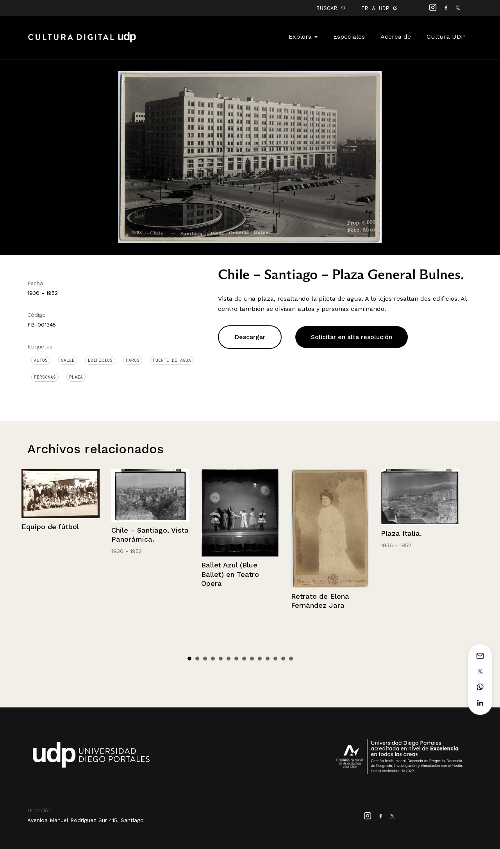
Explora (303, 36)
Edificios (100, 360)
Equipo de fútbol (50, 526)
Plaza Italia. (401, 533)
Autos (41, 360)
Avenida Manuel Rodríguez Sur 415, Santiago (85, 820)
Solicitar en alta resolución (351, 337)
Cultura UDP (446, 36)
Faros (132, 360)
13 (283, 659)
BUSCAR (331, 8)
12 (275, 659)
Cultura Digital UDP (82, 41)
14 (291, 659)
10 (260, 659)
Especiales (349, 36)
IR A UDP (379, 8)
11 (268, 659)
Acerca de (395, 36)
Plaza (76, 377)
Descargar (249, 337)
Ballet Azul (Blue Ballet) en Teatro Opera (230, 574)
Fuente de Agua (172, 360)
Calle (68, 360)
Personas (45, 377)
